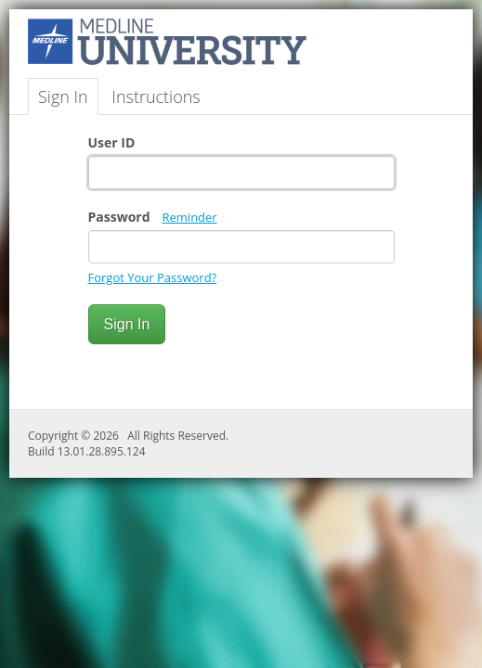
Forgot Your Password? (152, 277)
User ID (112, 142)
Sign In (63, 96)
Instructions (155, 96)
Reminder (190, 217)
